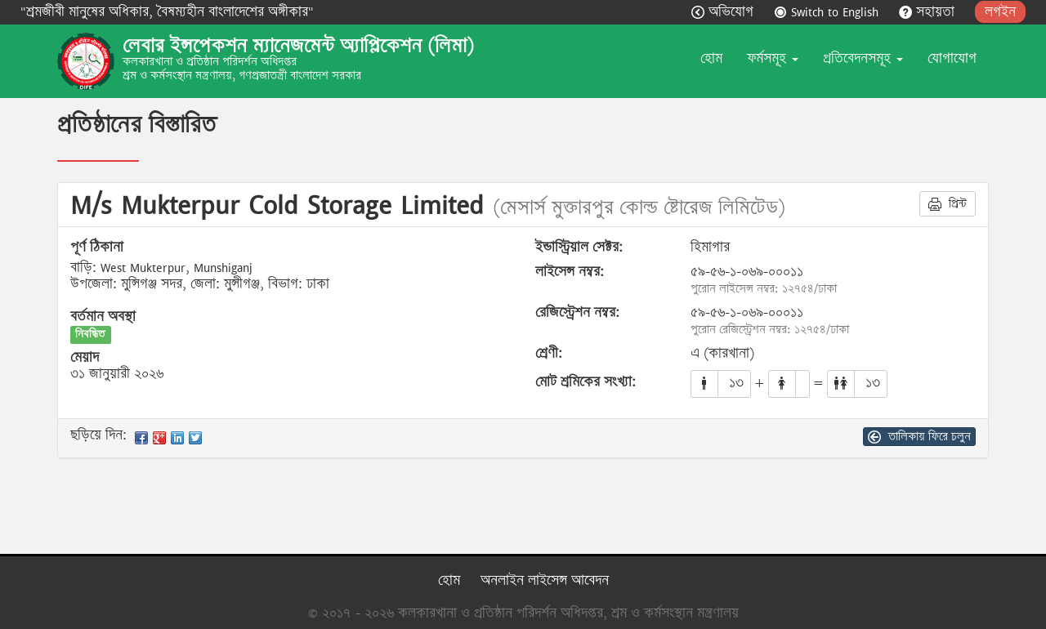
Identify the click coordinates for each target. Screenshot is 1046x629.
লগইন (1000, 11)
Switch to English (828, 11)
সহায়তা (929, 11)
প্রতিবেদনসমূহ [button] (863, 58)
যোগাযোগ (952, 58)
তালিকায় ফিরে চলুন (919, 436)
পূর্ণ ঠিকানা (96, 247)
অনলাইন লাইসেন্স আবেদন (545, 580)
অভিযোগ (724, 11)
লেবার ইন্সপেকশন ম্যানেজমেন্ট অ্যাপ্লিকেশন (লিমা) (298, 45)
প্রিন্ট (947, 203)
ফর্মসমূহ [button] (772, 58)
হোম (711, 58)
